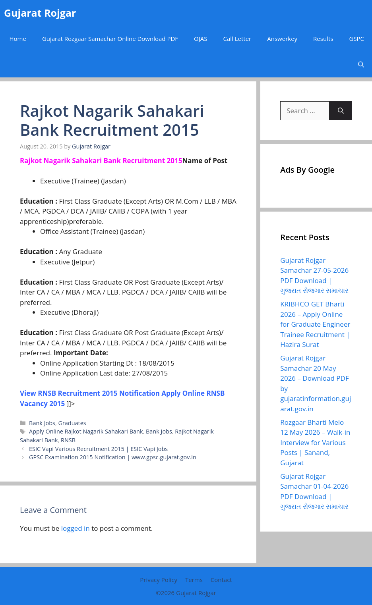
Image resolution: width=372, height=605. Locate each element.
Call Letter (237, 38)
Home (17, 38)
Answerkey (282, 38)
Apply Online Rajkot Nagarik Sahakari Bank (86, 431)
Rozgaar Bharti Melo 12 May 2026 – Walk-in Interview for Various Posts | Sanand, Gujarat (315, 442)
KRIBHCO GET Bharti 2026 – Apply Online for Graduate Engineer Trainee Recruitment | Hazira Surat (315, 324)
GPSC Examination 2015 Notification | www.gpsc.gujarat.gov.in (112, 457)
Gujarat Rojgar (40, 12)
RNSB (68, 440)
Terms (194, 580)
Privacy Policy (158, 580)
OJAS (200, 38)
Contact (221, 580)
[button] (361, 64)
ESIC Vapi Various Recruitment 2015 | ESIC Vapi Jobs (98, 449)
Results (323, 38)
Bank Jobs (42, 423)
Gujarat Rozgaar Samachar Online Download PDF (110, 38)
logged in (75, 528)
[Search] (340, 110)
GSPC (356, 38)
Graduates (72, 423)
